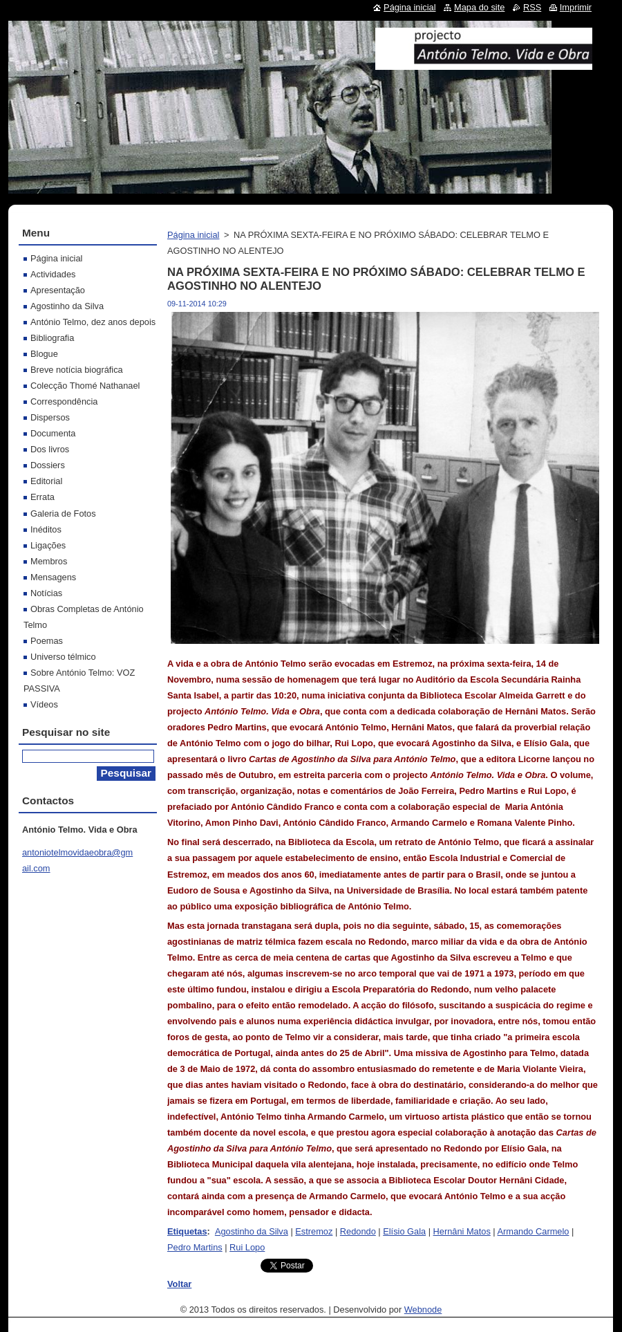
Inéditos (46, 529)
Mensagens (53, 577)
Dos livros (49, 449)
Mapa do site (479, 7)
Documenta (52, 433)
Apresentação (57, 290)
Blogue (44, 354)
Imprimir (576, 7)
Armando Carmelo (533, 1231)
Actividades (52, 274)
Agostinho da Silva (251, 1231)
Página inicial (193, 235)
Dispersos (50, 417)
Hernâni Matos (462, 1231)
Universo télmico (63, 656)
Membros (48, 561)
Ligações (48, 545)
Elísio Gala (404, 1231)
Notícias (46, 593)
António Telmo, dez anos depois (93, 322)
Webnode (423, 1309)
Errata (42, 497)
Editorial (46, 481)
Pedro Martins (195, 1247)
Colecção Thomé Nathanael (85, 385)
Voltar (179, 1284)
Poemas (46, 641)
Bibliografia (52, 338)
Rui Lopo (247, 1247)
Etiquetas (187, 1231)
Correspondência (63, 401)
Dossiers (47, 465)
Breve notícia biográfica (76, 369)
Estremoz (313, 1231)
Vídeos (44, 704)
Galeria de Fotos (63, 513)
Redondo (358, 1231)
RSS (532, 7)
